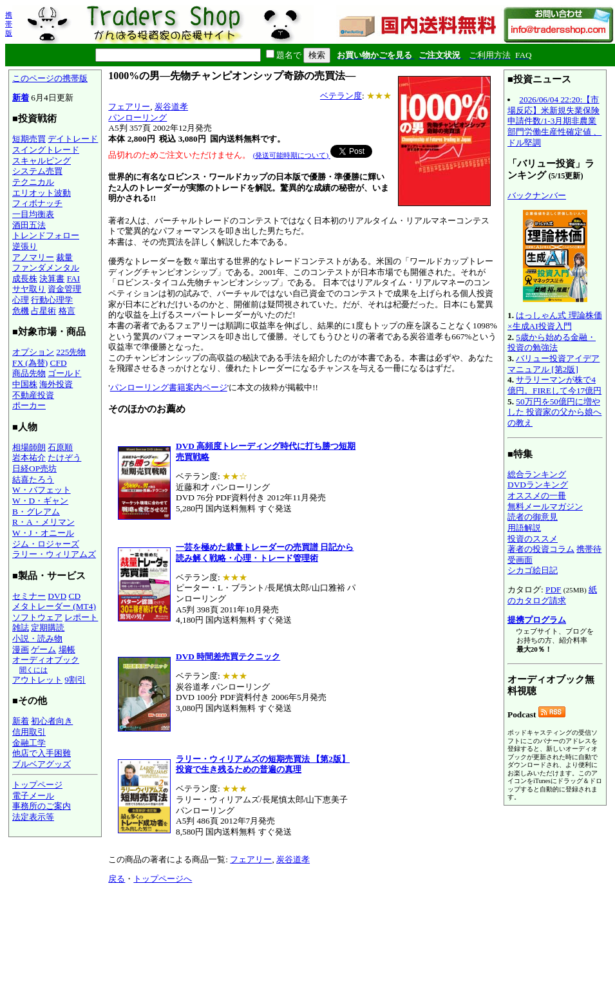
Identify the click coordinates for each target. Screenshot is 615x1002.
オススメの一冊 (536, 495)
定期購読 (47, 627)
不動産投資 (33, 395)
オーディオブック (45, 660)
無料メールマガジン (545, 506)
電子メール (33, 795)
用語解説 (524, 528)
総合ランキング (536, 474)
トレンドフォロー (45, 235)
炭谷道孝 (171, 106)
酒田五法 (29, 225)
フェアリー (129, 106)
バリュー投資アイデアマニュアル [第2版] (553, 364)
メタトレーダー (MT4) (54, 606)
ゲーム (43, 649)
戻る (116, 879)
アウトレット (37, 680)
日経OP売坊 (34, 468)
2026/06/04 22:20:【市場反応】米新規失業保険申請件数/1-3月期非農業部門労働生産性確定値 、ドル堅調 (554, 121)
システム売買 (37, 171)
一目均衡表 (33, 214)
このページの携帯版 (50, 78)
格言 (67, 311)
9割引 (75, 680)
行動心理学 (52, 300)
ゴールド (64, 373)
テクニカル (33, 182)
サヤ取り (29, 289)
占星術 (43, 311)
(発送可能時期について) (291, 155)
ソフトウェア (37, 617)
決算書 (51, 278)
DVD (57, 596)
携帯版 (8, 24)
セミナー (29, 596)
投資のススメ (532, 539)
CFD (58, 363)
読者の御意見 (532, 517)
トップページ (37, 784)
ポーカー (29, 405)
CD (75, 596)
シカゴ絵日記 (532, 570)
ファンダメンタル (45, 267)
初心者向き (52, 721)
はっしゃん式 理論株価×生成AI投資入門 (554, 320)
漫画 (20, 649)
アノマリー (33, 257)
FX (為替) (30, 363)
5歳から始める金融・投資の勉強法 (551, 342)
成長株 (24, 278)
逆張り (24, 246)
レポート (81, 617)
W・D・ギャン (40, 501)
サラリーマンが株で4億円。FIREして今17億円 (554, 385)
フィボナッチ (37, 203)
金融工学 (29, 743)
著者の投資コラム (540, 549)
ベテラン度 (341, 95)
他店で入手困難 (41, 753)
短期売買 (29, 139)
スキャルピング (41, 160)
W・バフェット (41, 490)
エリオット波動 (41, 193)
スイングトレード (45, 150)
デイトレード (73, 139)
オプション (33, 352)
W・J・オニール (43, 533)
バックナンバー (536, 195)
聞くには (33, 670)
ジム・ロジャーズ (45, 544)
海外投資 (56, 384)
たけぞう (64, 457)
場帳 (67, 649)
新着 (20, 97)
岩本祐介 (29, 457)
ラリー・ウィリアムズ (54, 554)
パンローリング (137, 117)
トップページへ (162, 879)
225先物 (71, 352)
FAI (73, 278)
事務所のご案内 (41, 806)
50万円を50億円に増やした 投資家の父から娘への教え (554, 412)
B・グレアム (36, 511)
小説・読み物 (37, 638)
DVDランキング (537, 484)
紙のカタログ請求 (552, 595)
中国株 (24, 384)
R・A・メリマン (43, 522)
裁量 (64, 257)
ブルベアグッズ (41, 764)
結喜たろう (33, 479)
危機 (20, 311)
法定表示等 (33, 817)
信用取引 (29, 732)
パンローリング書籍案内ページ (168, 387)
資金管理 (64, 289)
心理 (20, 300)
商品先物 (29, 373)
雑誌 (20, 627)
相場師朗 (29, 447)
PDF (553, 589)
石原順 (60, 447)
